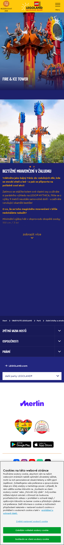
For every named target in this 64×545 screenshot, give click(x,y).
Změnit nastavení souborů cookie (32, 521)
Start (5, 320)
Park (39, 320)
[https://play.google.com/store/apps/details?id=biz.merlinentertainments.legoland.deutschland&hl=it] (20, 444)
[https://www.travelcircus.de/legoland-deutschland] (42, 427)
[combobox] (32, 376)
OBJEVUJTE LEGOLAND (22, 320)
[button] (30, 166)
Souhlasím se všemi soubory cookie (32, 539)
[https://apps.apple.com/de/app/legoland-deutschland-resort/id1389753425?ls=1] (43, 444)
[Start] (23, 427)
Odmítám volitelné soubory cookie (31, 530)
